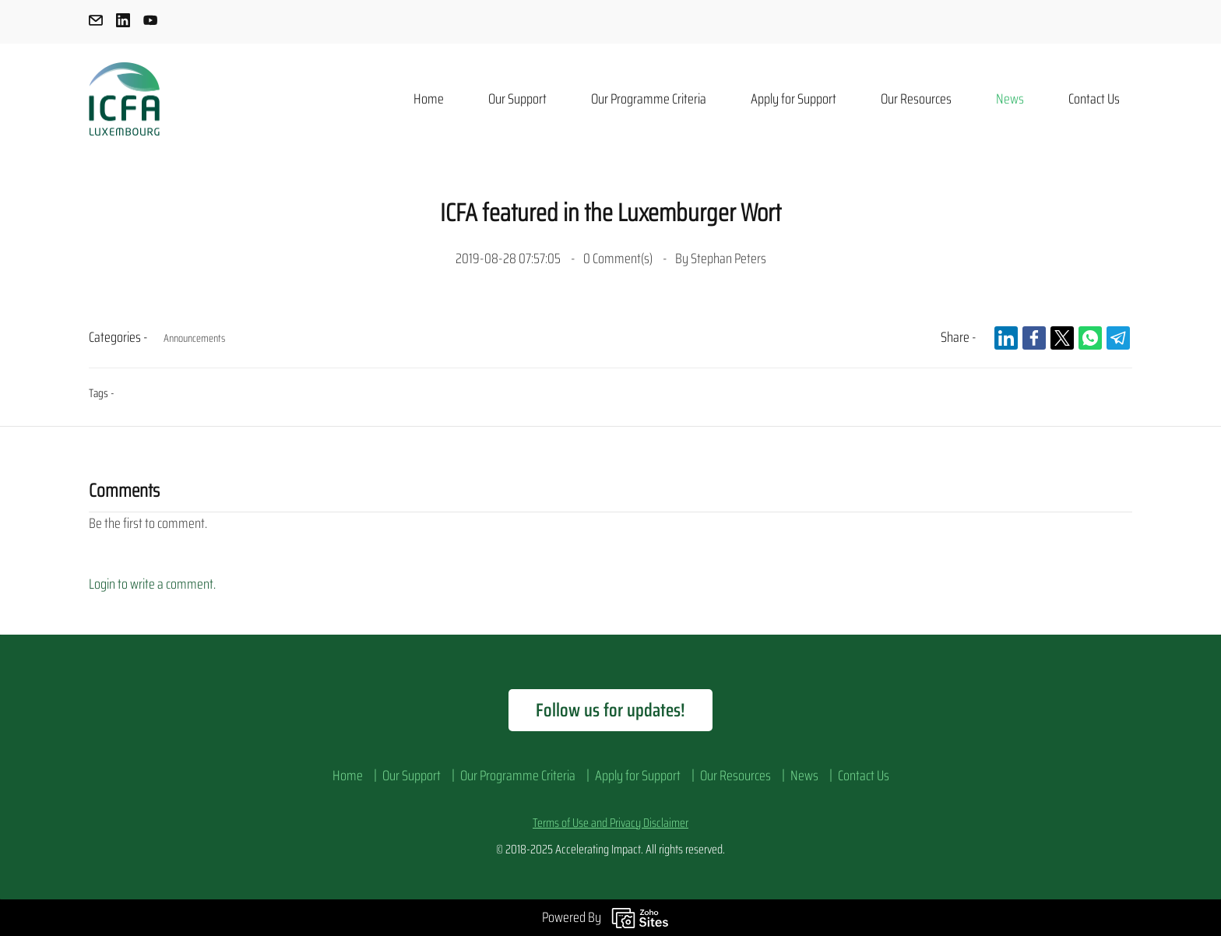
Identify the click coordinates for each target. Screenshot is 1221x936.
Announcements (194, 338)
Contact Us (863, 775)
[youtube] (150, 23)
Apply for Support (638, 775)
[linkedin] (123, 23)
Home (348, 775)
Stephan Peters (728, 258)
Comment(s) (619, 258)
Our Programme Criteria (517, 775)
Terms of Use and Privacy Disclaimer (610, 822)
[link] (1006, 338)
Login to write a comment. (152, 584)
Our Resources (735, 775)
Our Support (411, 775)
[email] (96, 23)
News (804, 775)
